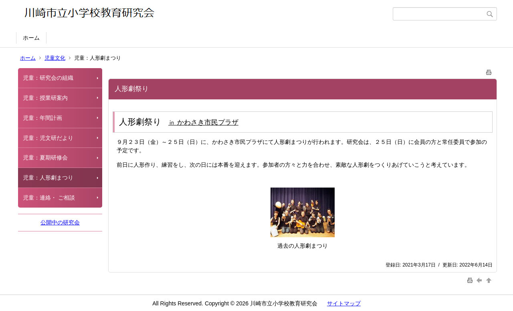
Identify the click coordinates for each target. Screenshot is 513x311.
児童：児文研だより (48, 138)
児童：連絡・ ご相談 (49, 197)
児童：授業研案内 (45, 98)
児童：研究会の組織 (48, 78)
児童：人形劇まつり (48, 177)
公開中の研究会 (60, 222)
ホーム (31, 37)
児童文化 (54, 58)
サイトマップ (344, 303)
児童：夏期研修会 (45, 157)
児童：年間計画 (42, 118)
